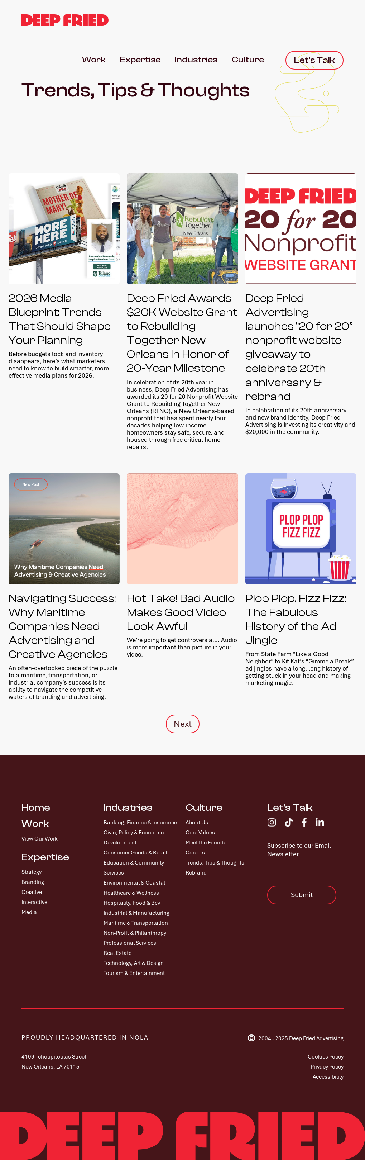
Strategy (31, 872)
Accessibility (328, 1076)
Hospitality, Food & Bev (132, 902)
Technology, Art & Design (134, 963)
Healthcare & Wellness (131, 892)
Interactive (34, 902)
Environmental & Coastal (134, 882)
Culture (204, 807)
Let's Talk (290, 807)
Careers (195, 852)
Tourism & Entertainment (134, 973)
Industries (128, 807)
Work (35, 823)
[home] (65, 20)
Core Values (200, 832)
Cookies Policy (326, 1056)
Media (29, 912)
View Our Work (39, 838)
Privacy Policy (327, 1066)
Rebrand (196, 872)
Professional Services (130, 943)
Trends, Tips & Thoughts (215, 862)
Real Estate (117, 953)
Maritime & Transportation (136, 923)
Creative (31, 892)
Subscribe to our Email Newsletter (299, 849)
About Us (197, 822)
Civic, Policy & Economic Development (134, 837)
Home (35, 807)
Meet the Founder (207, 842)
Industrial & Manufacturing (136, 913)
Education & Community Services (134, 867)
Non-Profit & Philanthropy (135, 933)
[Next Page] (183, 724)
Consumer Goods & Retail (135, 852)
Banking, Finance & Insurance (140, 822)
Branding (32, 882)
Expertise (45, 857)
